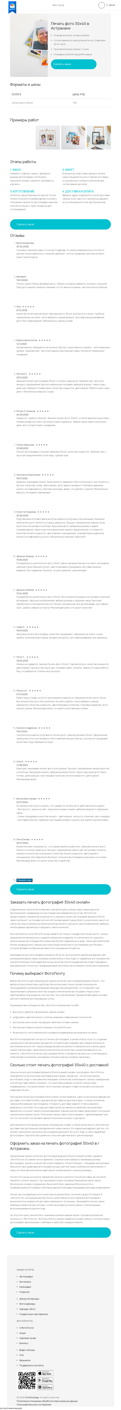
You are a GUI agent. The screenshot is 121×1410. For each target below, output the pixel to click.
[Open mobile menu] (110, 5)
